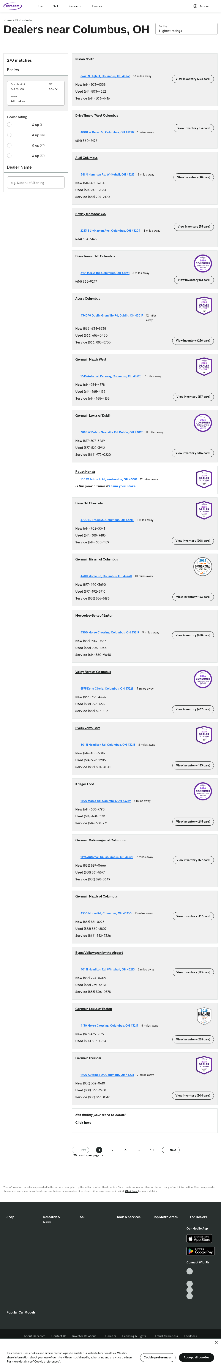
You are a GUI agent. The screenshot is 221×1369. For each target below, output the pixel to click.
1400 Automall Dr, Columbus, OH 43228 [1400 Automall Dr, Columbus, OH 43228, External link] (109, 1075)
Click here (83, 1122)
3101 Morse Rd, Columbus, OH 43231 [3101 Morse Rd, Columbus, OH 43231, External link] (107, 273)
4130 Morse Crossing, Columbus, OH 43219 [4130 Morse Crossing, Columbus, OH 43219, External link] (111, 1025)
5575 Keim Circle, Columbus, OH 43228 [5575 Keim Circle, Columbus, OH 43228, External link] (109, 688)
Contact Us (58, 1336)
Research (75, 6)
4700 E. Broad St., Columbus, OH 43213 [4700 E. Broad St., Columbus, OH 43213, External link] (109, 520)
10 (152, 1150)
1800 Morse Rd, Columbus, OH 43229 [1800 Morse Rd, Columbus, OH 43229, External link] (107, 801)
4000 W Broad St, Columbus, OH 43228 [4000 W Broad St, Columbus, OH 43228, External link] (109, 132)
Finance (97, 6)
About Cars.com (34, 1336)
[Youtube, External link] (189, 1284)
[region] (110, 1353)
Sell (55, 6)
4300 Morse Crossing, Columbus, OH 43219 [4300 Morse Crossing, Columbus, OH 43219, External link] (111, 632)
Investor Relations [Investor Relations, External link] (85, 1336)
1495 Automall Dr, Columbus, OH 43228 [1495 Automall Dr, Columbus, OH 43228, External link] (108, 857)
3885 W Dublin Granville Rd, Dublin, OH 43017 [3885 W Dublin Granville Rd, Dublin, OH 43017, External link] (113, 432)
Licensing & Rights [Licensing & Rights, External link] (135, 1336)
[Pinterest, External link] (189, 1296)
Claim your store (122, 486)
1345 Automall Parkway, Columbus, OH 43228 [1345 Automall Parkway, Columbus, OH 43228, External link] (112, 376)
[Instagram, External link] (189, 1290)
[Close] (216, 1342)
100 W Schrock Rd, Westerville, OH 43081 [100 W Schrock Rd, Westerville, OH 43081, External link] (110, 479)
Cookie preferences (158, 1357)
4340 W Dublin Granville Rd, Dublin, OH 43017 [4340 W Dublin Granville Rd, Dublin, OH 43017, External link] (113, 315)
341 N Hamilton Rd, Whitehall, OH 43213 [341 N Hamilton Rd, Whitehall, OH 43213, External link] (109, 174)
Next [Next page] (170, 1150)
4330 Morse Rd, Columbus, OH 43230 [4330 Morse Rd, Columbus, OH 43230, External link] (108, 913)
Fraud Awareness (166, 1336)
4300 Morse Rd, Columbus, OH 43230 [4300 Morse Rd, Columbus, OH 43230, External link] (108, 576)
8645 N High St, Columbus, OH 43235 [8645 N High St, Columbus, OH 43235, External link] (107, 76)
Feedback (190, 1336)
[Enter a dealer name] (35, 183)
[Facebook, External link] (189, 1277)
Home (7, 20)
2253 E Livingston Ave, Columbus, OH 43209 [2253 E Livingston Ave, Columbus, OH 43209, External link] (112, 231)
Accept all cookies (196, 1357)
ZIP (50, 84)
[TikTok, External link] (189, 1271)
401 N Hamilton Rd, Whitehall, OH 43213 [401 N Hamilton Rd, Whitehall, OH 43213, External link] (109, 969)
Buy (40, 6)
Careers (110, 1336)
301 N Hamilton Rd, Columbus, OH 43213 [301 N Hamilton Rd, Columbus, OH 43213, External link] (109, 745)
